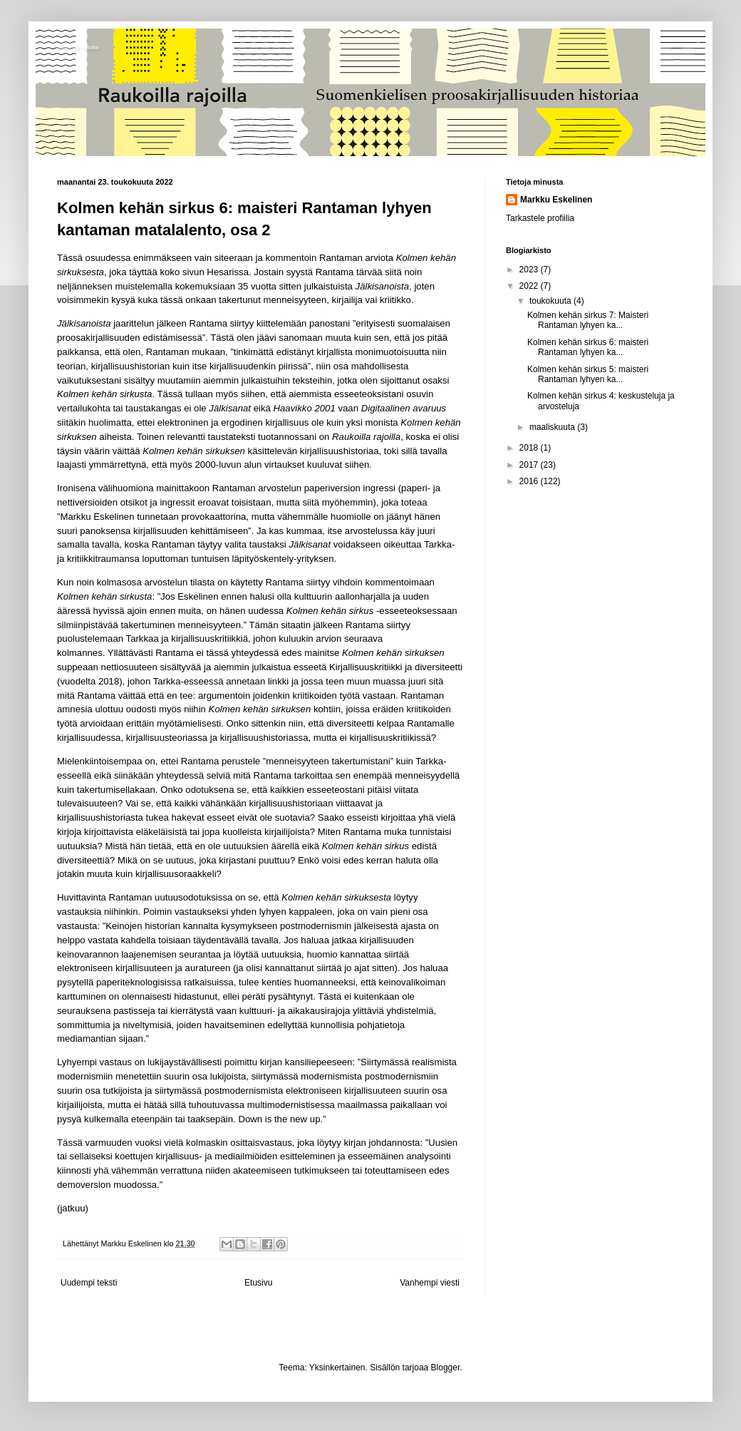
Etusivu (258, 1283)
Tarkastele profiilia (540, 218)
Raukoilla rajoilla (77, 47)
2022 (530, 286)
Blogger (445, 1368)
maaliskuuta (553, 427)
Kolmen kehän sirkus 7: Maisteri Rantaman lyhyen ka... (587, 320)
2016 (530, 481)
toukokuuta (551, 301)
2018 (530, 448)
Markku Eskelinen (556, 200)
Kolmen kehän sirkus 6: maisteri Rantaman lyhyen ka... (587, 347)
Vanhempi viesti (430, 1283)
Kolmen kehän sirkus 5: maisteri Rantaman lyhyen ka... (587, 374)
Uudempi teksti (89, 1283)
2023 (530, 270)
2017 (530, 465)
